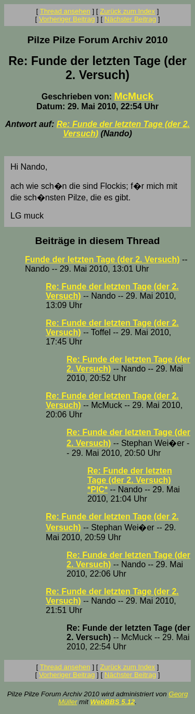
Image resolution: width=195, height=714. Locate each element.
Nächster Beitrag (130, 19)
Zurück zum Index (127, 11)
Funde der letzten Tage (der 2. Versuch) (102, 259)
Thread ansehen (65, 11)
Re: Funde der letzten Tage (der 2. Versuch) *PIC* (129, 480)
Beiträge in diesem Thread (97, 240)
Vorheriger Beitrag (67, 19)
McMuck (133, 96)
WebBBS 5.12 (112, 702)
